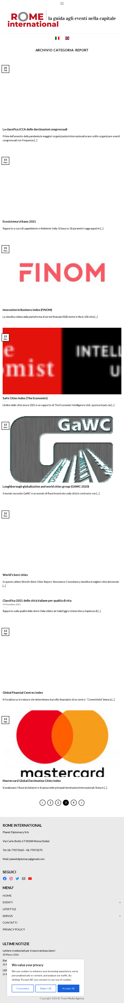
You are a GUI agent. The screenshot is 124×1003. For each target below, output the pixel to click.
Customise (22, 988)
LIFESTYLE (9, 909)
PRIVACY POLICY (14, 929)
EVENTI (8, 902)
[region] (45, 977)
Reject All (45, 988)
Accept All (68, 988)
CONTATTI (10, 922)
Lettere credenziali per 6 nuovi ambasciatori (29, 950)
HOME (7, 895)
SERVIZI (8, 915)
